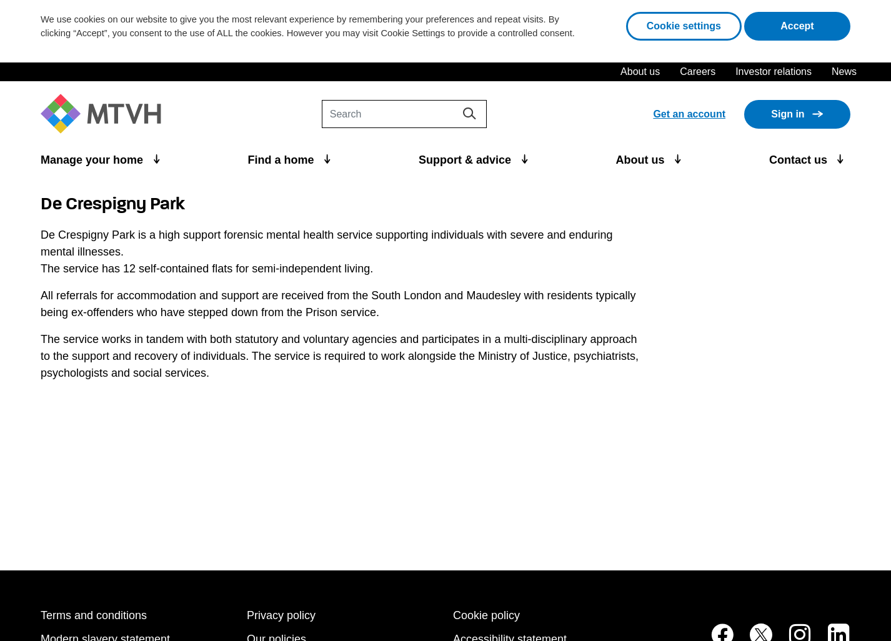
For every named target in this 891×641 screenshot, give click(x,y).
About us (640, 71)
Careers (697, 71)
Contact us (799, 160)
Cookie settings (684, 26)
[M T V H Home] (106, 114)
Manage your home (93, 160)
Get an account (689, 114)
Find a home (282, 160)
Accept (815, 24)
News (844, 71)
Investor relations (773, 71)
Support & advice (466, 160)
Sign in (787, 114)
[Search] (404, 114)
